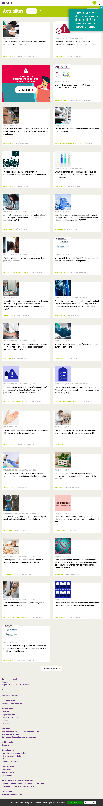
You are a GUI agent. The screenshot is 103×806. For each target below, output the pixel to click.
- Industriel (5, 712)
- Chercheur (6, 723)
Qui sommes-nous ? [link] (9, 679)
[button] (94, 3)
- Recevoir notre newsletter (11, 756)
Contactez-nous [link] (8, 767)
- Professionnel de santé (10, 717)
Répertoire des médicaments (13, 734)
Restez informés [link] (8, 750)
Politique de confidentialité (12, 794)
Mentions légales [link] (8, 791)
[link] (7, 3)
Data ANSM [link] (6, 728)
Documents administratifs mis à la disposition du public (23, 784)
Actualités (5, 682)
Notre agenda (7, 775)
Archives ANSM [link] (7, 742)
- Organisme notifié (9, 715)
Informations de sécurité (11, 693)
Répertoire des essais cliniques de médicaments (20, 731)
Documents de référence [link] (11, 690)
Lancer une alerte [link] (8, 701)
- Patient (5, 720)
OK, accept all (74, 803)
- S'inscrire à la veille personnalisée (14, 753)
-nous (8, 773)
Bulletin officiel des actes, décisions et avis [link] (18, 781)
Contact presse (7, 770)
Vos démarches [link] (8, 709)
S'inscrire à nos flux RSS (11, 762)
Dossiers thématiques (10, 696)
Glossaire (5, 745)
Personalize (90, 803)
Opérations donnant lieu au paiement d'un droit (19, 786)
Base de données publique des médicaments (19, 737)
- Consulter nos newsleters (11, 759)
